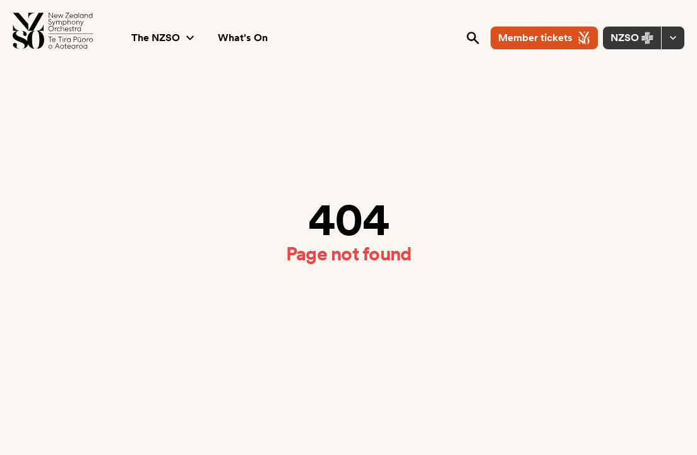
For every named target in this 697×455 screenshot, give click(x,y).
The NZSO (164, 38)
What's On (243, 38)
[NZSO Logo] (53, 31)
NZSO (632, 38)
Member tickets (544, 38)
